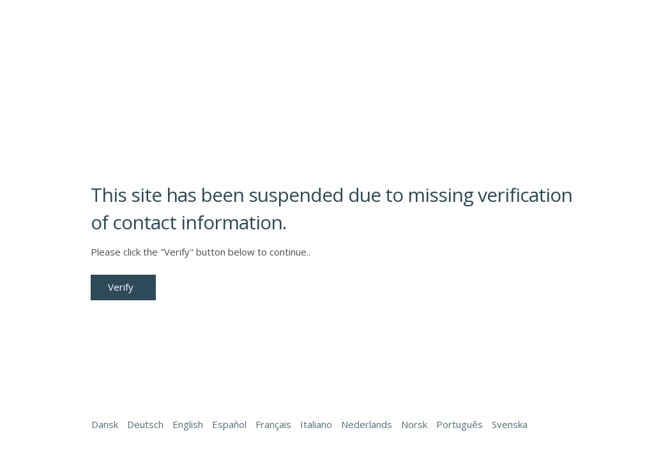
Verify (120, 286)
